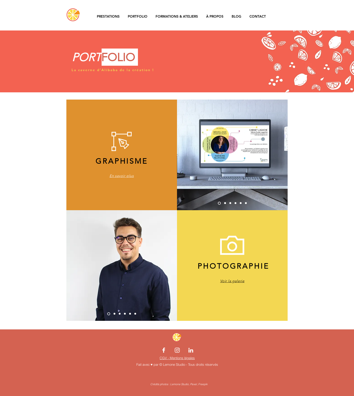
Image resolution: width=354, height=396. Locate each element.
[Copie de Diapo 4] (219, 203)
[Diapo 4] (246, 203)
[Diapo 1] (225, 203)
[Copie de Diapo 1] (108, 313)
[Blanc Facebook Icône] (163, 350)
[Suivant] (275, 154)
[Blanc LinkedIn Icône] (190, 350)
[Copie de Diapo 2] (235, 203)
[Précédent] (189, 154)
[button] (282, 16)
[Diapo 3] (241, 203)
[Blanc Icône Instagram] (177, 350)
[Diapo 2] (230, 203)
